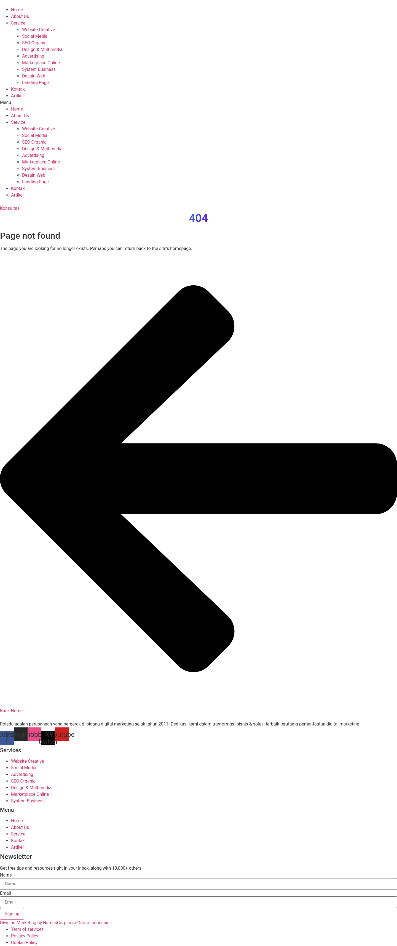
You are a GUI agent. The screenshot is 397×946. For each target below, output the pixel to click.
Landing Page (35, 82)
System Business (39, 69)
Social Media (34, 36)
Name (6, 875)
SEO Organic (34, 42)
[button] (198, 102)
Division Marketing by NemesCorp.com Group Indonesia (54, 922)
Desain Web (33, 76)
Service (18, 23)
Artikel (17, 95)
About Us (20, 16)
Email (5, 893)
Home (17, 9)
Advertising (33, 56)
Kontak (18, 89)
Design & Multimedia (42, 49)
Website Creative (38, 29)
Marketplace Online (41, 62)
